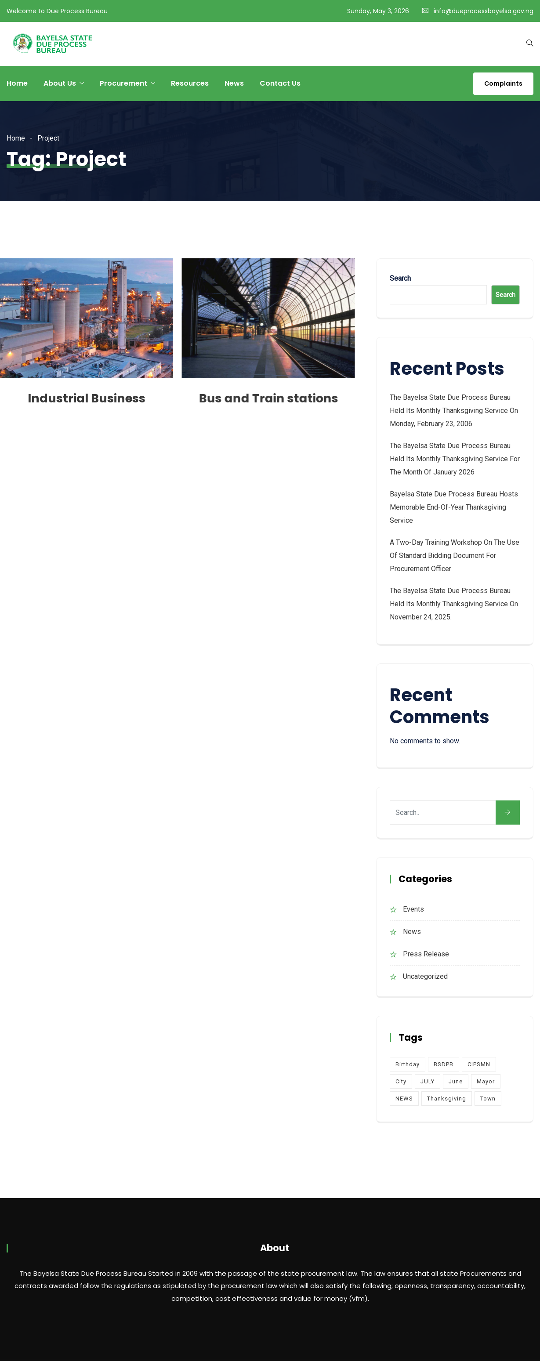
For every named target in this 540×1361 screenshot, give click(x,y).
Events (413, 909)
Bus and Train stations (268, 398)
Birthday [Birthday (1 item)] (407, 1064)
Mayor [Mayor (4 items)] (486, 1081)
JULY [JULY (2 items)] (427, 1081)
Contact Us (280, 83)
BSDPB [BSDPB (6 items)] (443, 1064)
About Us (59, 83)
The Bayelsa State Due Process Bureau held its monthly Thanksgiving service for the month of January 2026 (455, 459)
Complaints (503, 83)
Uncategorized (425, 976)
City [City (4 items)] (400, 1081)
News (234, 83)
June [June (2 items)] (456, 1081)
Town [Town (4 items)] (488, 1098)
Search (400, 278)
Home (17, 83)
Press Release (426, 954)
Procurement (123, 83)
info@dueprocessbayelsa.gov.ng (483, 11)
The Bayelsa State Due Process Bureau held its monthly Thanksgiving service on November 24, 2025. (454, 603)
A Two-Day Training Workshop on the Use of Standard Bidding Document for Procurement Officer (454, 555)
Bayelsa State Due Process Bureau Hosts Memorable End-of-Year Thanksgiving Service (454, 507)
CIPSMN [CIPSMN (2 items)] (479, 1064)
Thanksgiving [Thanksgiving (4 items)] (446, 1098)
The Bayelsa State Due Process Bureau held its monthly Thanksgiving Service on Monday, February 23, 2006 (454, 410)
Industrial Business (86, 398)
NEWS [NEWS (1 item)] (404, 1098)
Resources (190, 83)
